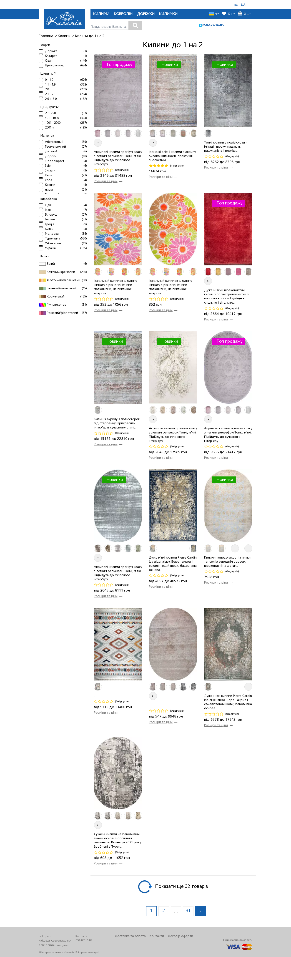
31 (188, 911)
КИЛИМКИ (168, 14)
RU (236, 5)
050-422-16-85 (213, 25)
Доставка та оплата (130, 936)
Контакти (157, 936)
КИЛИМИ (101, 14)
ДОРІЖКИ (146, 14)
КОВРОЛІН (123, 14)
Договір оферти (180, 936)
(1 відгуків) (177, 165)
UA (243, 5)
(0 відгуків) (122, 170)
